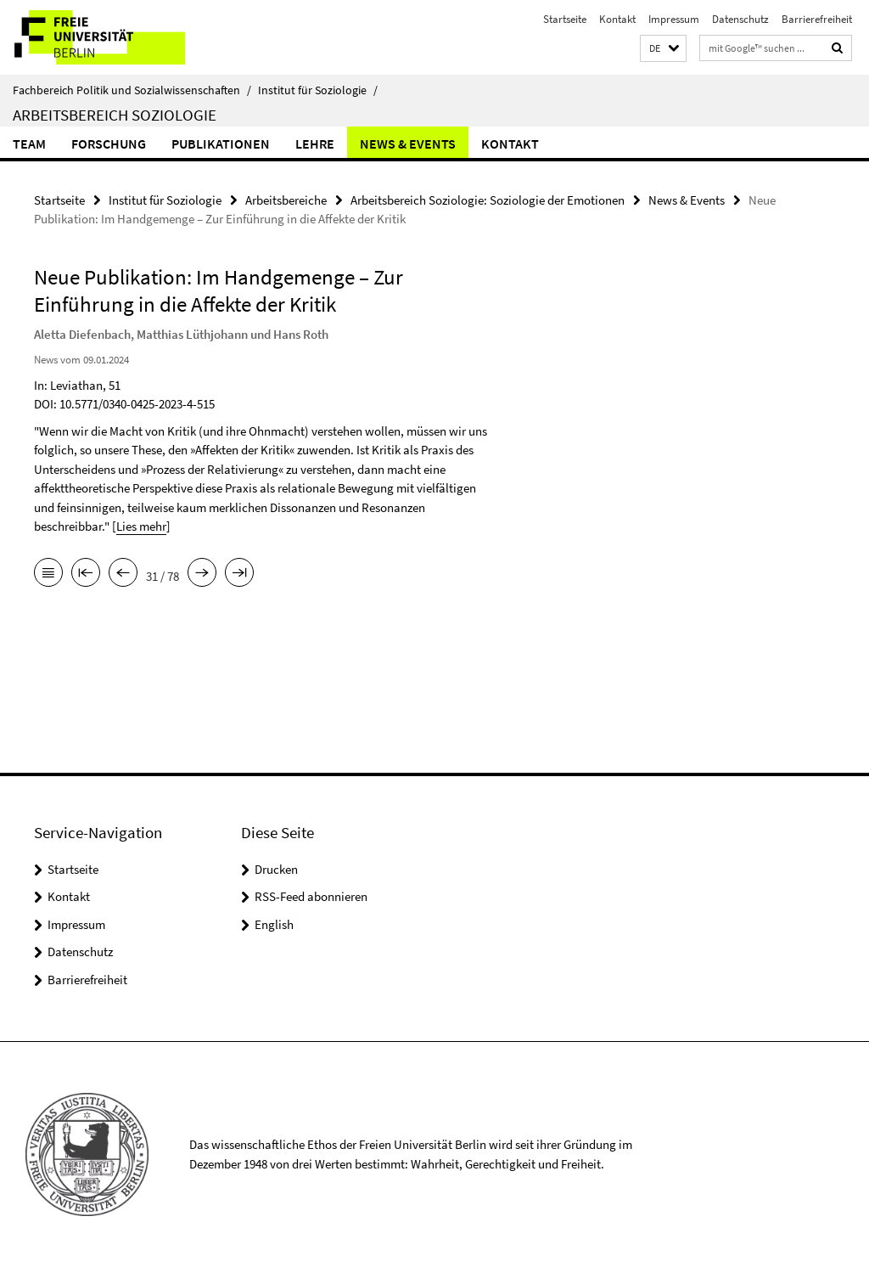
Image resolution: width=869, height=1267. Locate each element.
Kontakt (617, 19)
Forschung (108, 143)
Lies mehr (141, 526)
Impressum (673, 19)
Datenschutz (740, 19)
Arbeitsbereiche (286, 200)
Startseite (564, 19)
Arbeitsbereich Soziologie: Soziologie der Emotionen (487, 200)
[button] (663, 49)
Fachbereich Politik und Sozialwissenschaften (132, 90)
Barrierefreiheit (817, 19)
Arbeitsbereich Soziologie (114, 114)
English (274, 924)
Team (29, 143)
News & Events (408, 143)
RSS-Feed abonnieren (311, 896)
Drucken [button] (276, 869)
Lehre (314, 143)
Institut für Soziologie (318, 90)
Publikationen (220, 143)
